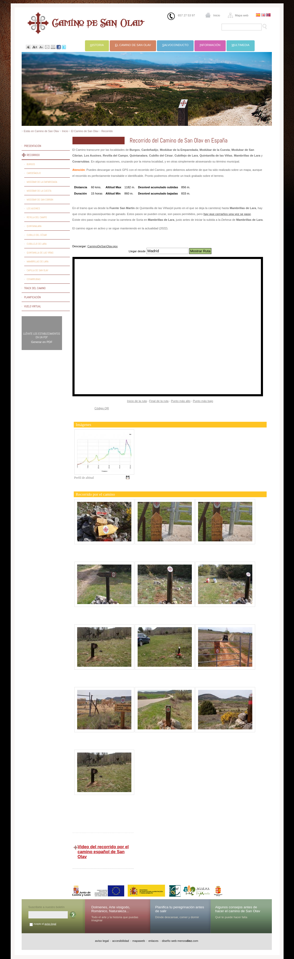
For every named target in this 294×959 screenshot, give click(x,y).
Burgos (31, 164)
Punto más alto (181, 401)
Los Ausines (33, 208)
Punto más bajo (203, 401)
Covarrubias (34, 279)
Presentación (32, 146)
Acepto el (45, 923)
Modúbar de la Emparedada (42, 182)
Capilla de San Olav (37, 270)
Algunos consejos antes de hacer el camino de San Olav (237, 909)
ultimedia (240, 45)
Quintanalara (34, 226)
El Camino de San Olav (85, 131)
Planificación (32, 297)
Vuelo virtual (32, 306)
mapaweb (138, 940)
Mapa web (241, 15)
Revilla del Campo (37, 217)
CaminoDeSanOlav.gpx (102, 246)
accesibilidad (120, 940)
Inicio (216, 15)
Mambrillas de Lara (37, 261)
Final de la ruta (159, 401)
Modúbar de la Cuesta (39, 190)
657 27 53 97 (186, 15)
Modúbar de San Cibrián (40, 199)
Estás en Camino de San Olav (41, 131)
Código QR (102, 408)
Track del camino (35, 288)
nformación (210, 45)
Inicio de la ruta (137, 401)
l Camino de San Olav (133, 45)
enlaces (153, 940)
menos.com (187, 940)
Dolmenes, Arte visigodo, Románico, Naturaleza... (110, 909)
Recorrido (107, 131)
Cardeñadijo (34, 173)
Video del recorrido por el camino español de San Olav (103, 851)
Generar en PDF (41, 342)
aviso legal (50, 923)
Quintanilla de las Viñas (40, 252)
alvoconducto (175, 45)
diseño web (169, 940)
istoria (97, 45)
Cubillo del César (37, 235)
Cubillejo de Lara (37, 243)
